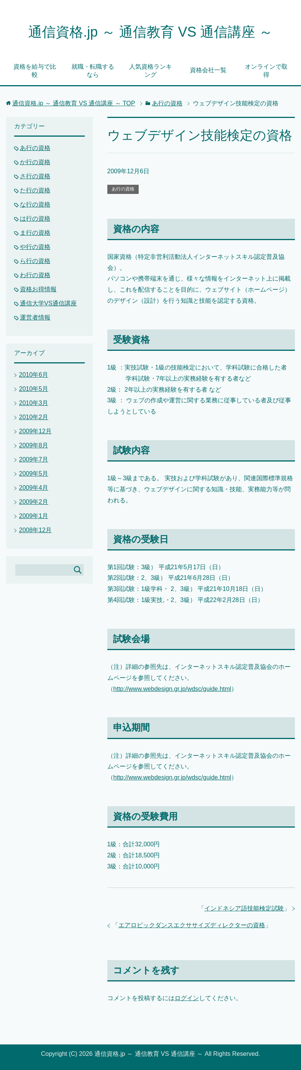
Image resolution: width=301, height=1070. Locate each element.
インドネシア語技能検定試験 (244, 908)
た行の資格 (35, 190)
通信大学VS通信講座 (48, 303)
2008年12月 (35, 530)
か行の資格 (35, 162)
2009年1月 (34, 516)
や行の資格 (35, 247)
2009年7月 (34, 459)
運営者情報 (35, 317)
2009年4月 (34, 487)
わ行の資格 (35, 275)
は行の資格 (35, 218)
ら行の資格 (35, 261)
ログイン (187, 998)
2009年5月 (34, 473)
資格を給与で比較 (34, 70)
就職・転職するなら (92, 70)
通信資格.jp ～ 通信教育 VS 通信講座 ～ (150, 32)
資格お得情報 (38, 289)
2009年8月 (34, 445)
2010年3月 (34, 403)
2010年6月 (34, 374)
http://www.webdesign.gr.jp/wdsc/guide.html (172, 689)
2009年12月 (35, 431)
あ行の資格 (123, 189)
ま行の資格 (35, 232)
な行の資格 (35, 204)
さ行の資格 (35, 176)
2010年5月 (34, 389)
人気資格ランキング (150, 70)
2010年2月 (34, 417)
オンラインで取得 (266, 70)
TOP (73, 103)
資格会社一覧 (208, 70)
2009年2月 (34, 502)
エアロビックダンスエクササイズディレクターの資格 (191, 925)
